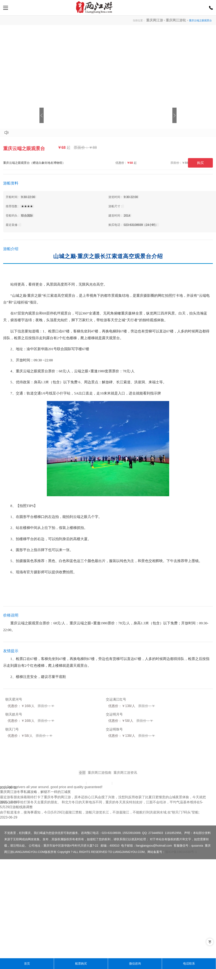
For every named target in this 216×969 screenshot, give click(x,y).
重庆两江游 (161, 20)
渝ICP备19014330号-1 (181, 951)
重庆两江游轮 (178, 20)
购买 (200, 163)
